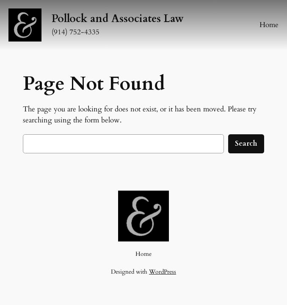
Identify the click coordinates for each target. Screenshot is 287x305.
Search (246, 143)
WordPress (162, 272)
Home (269, 25)
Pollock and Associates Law (118, 18)
